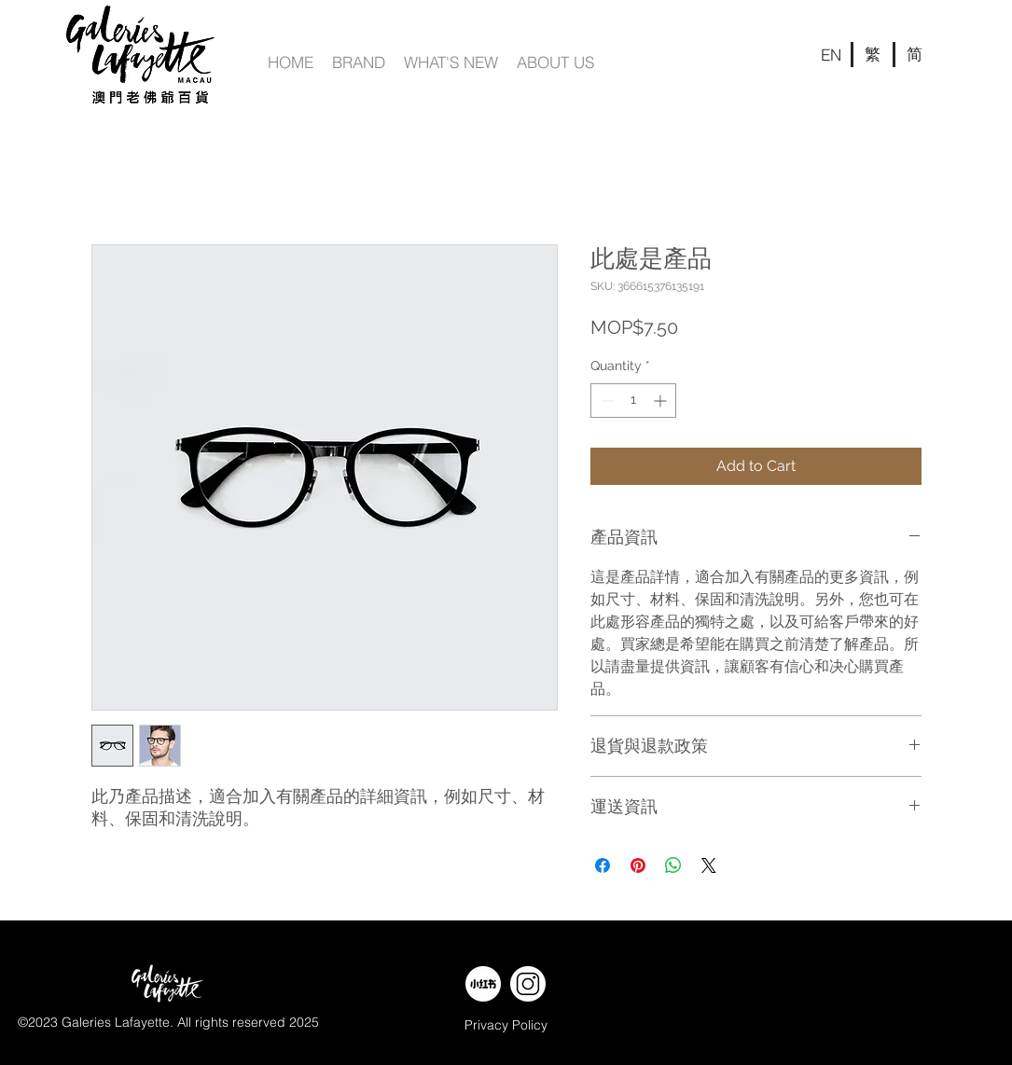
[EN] (831, 54)
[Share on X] (709, 865)
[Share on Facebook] (602, 865)
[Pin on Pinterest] (638, 865)
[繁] (873, 54)
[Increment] (661, 400)
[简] (915, 54)
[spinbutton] (633, 400)
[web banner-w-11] (528, 984)
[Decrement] (605, 400)
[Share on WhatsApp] (673, 865)
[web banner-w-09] (483, 984)
